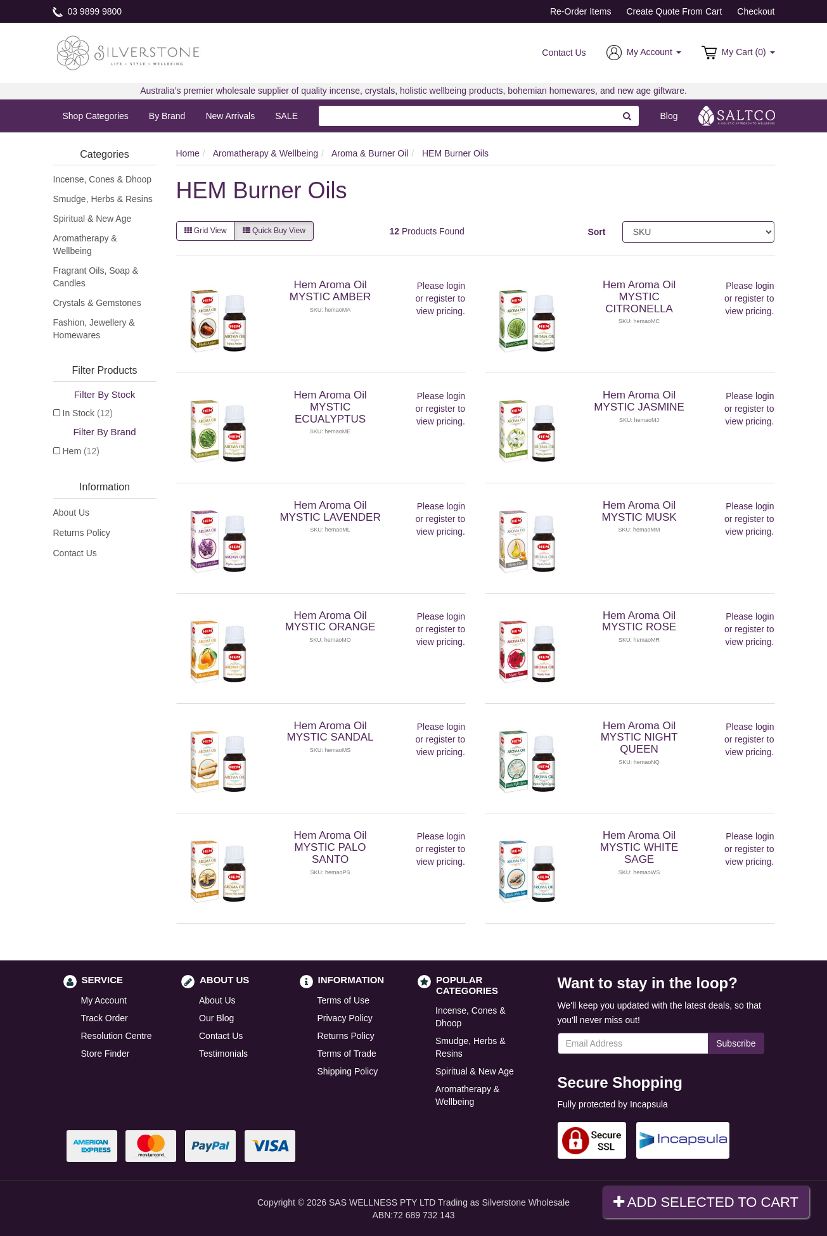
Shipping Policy (347, 1071)
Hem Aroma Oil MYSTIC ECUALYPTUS (329, 406)
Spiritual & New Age (92, 218)
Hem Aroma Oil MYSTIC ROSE (639, 621)
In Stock (88, 413)
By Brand (167, 116)
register (441, 298)
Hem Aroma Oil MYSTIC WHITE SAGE (639, 847)
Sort (596, 232)
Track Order (104, 1018)
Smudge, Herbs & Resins (103, 199)
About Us (71, 512)
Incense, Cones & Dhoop (102, 179)
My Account (104, 1000)
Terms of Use (343, 1000)
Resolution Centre (116, 1036)
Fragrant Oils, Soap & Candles (96, 276)
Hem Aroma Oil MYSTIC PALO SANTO (329, 847)
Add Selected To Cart (705, 1202)
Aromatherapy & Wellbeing (85, 244)
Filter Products (104, 370)
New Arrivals (230, 116)
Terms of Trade (346, 1053)
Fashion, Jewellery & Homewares (94, 328)
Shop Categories (96, 116)
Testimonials (223, 1053)
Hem (81, 451)
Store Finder (105, 1053)
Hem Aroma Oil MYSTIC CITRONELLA (639, 296)
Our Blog (216, 1018)
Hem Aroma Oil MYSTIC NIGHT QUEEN (639, 737)
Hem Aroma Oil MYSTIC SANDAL (330, 732)
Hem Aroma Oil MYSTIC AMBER (330, 291)
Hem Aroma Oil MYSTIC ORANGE (330, 621)
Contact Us (564, 53)
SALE (286, 116)
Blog (668, 116)
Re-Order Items (580, 11)
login (455, 286)
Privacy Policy (345, 1018)
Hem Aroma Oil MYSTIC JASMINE (639, 401)
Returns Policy (81, 533)
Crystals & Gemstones (97, 303)
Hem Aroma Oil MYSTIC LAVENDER (329, 511)
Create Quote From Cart (674, 11)
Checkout (755, 11)
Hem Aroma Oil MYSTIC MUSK (639, 511)
